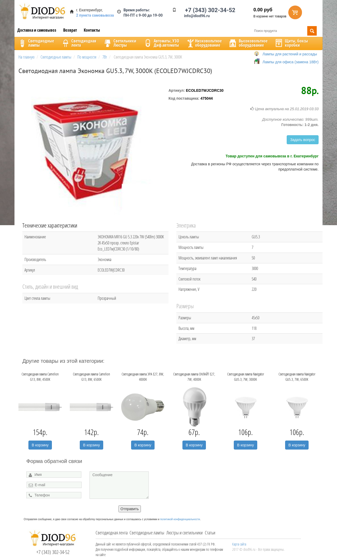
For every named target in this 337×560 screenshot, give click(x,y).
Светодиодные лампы (147, 532)
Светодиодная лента (112, 532)
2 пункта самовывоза (95, 15)
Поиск (312, 31)
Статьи (210, 532)
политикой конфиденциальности (180, 519)
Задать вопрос (302, 140)
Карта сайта (239, 544)
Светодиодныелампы (36, 43)
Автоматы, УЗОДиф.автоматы (161, 43)
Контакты (92, 30)
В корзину (40, 445)
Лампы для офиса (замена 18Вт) (290, 62)
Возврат (70, 30)
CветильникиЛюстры (119, 43)
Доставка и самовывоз (36, 30)
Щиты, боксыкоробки (291, 43)
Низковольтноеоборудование (204, 43)
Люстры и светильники (184, 532)
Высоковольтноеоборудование (247, 43)
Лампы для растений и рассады (289, 54)
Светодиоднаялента (78, 43)
